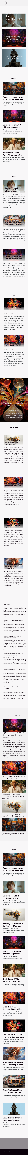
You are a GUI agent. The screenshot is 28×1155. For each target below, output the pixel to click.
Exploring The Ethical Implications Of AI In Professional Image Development (11, 191)
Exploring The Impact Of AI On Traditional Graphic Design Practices (13, 443)
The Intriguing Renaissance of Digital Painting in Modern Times (13, 566)
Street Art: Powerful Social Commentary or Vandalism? (13, 223)
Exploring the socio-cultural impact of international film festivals (13, 99)
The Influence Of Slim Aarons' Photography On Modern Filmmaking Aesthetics (12, 156)
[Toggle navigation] (4, 3)
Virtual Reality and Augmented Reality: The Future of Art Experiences (13, 344)
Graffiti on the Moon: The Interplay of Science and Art (13, 307)
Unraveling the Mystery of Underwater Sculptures (12, 57)
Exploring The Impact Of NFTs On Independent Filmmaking (12, 39)
